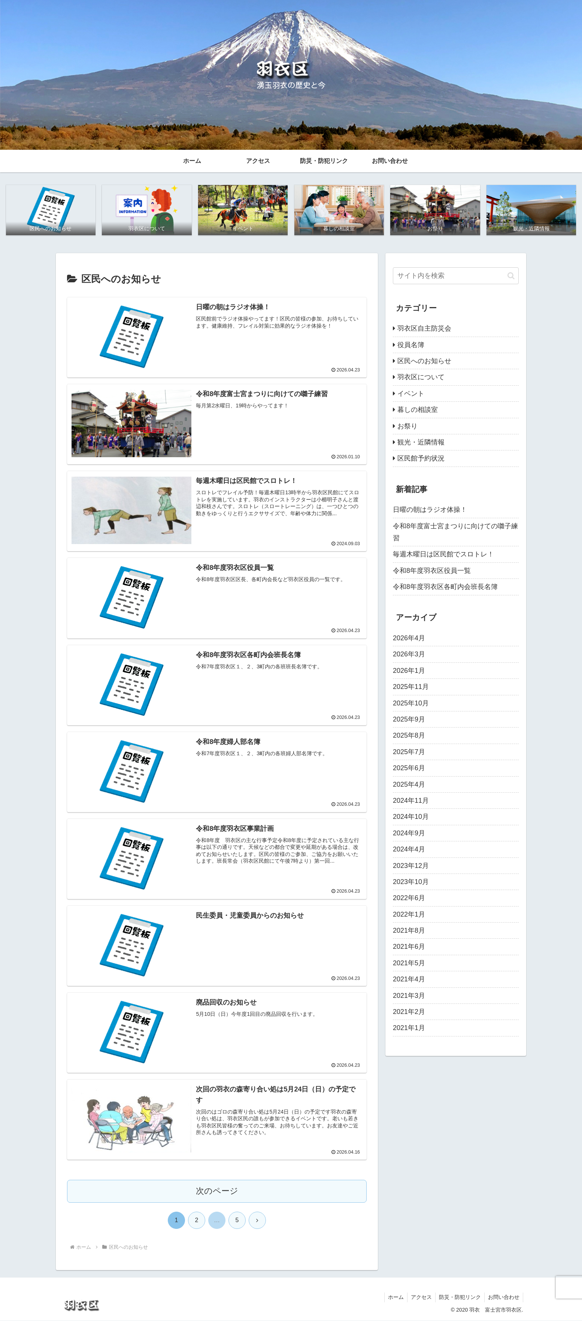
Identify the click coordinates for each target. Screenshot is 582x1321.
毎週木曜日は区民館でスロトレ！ (443, 554)
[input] (456, 276)
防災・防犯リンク (459, 1298)
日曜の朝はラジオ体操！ (430, 510)
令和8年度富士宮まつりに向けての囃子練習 (455, 532)
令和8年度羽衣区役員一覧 (432, 571)
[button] (511, 275)
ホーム (393, 1298)
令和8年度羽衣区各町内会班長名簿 (445, 587)
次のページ (217, 1191)
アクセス (419, 1298)
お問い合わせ (503, 1298)
